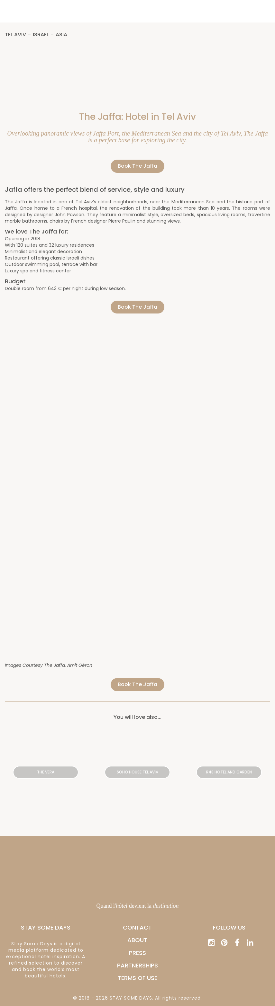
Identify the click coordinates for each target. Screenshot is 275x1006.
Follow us (229, 927)
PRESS (137, 953)
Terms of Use (137, 978)
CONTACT (137, 927)
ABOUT (137, 940)
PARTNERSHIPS (137, 965)
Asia (61, 34)
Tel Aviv (15, 34)
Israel (41, 34)
